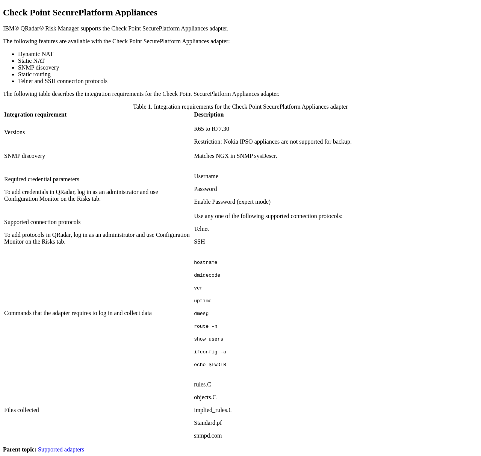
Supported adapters (61, 449)
